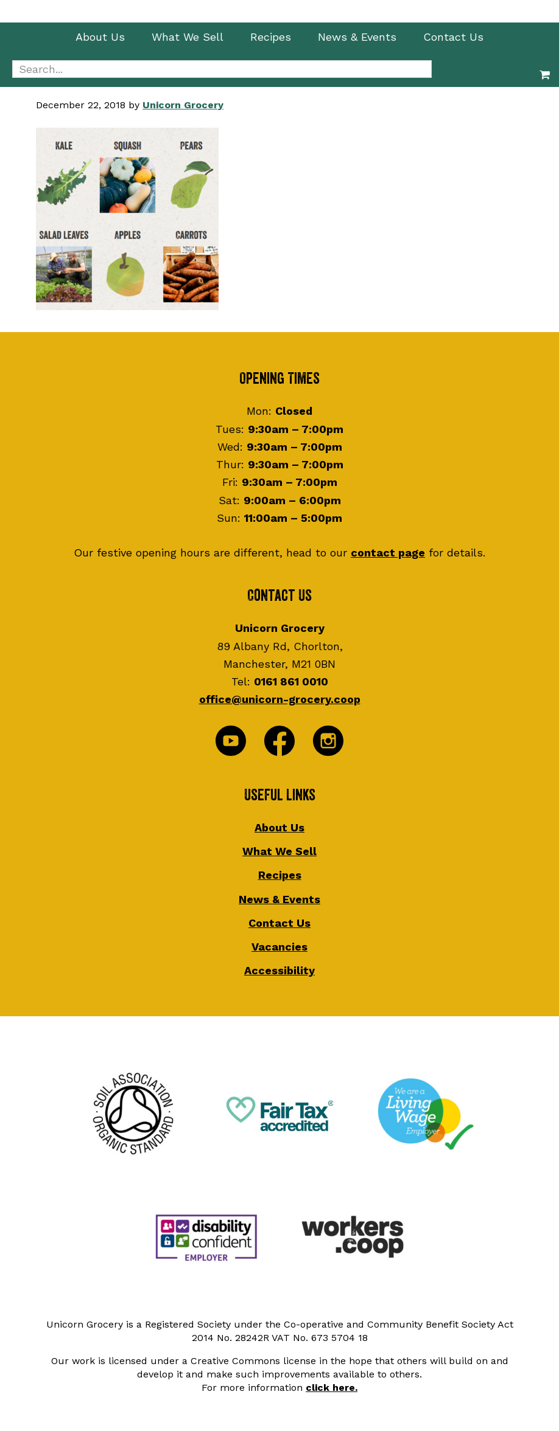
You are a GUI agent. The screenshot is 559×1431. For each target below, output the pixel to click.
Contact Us (279, 922)
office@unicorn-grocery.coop (279, 699)
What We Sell (279, 851)
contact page (388, 552)
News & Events (279, 899)
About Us (279, 827)
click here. (331, 1387)
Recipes (279, 874)
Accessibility (279, 970)
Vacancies (279, 946)
